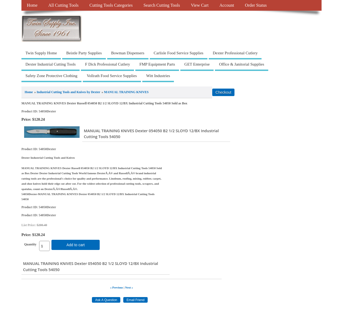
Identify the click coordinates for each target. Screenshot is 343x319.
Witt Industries (158, 76)
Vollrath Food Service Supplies (112, 76)
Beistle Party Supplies (84, 53)
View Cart (199, 5)
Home (32, 5)
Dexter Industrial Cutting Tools (50, 64)
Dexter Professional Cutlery (235, 53)
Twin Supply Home (41, 53)
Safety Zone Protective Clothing (51, 76)
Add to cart (75, 245)
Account (226, 5)
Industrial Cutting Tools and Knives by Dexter (68, 92)
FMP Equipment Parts (157, 64)
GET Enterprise (197, 64)
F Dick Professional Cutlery (107, 64)
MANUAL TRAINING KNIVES (126, 92)
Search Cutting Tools (161, 5)
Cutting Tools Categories (111, 5)
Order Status (256, 5)
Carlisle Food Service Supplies (178, 53)
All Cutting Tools (63, 5)
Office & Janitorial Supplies (241, 64)
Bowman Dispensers (127, 53)
